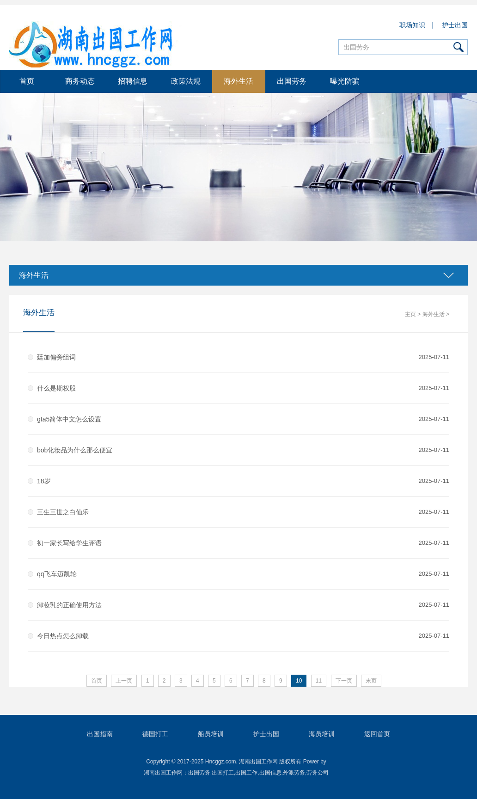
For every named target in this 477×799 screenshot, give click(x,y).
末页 (371, 680)
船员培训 (211, 734)
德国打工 (155, 734)
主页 (410, 314)
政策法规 (186, 81)
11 (319, 680)
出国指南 (100, 734)
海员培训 (322, 734)
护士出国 (455, 25)
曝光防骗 (345, 81)
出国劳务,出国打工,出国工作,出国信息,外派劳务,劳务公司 (258, 772)
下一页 (344, 680)
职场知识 (413, 25)
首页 (26, 81)
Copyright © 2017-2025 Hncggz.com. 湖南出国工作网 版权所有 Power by (236, 761)
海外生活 (238, 81)
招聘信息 (132, 81)
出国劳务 (291, 81)
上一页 (124, 680)
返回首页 (377, 734)
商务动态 (80, 81)
